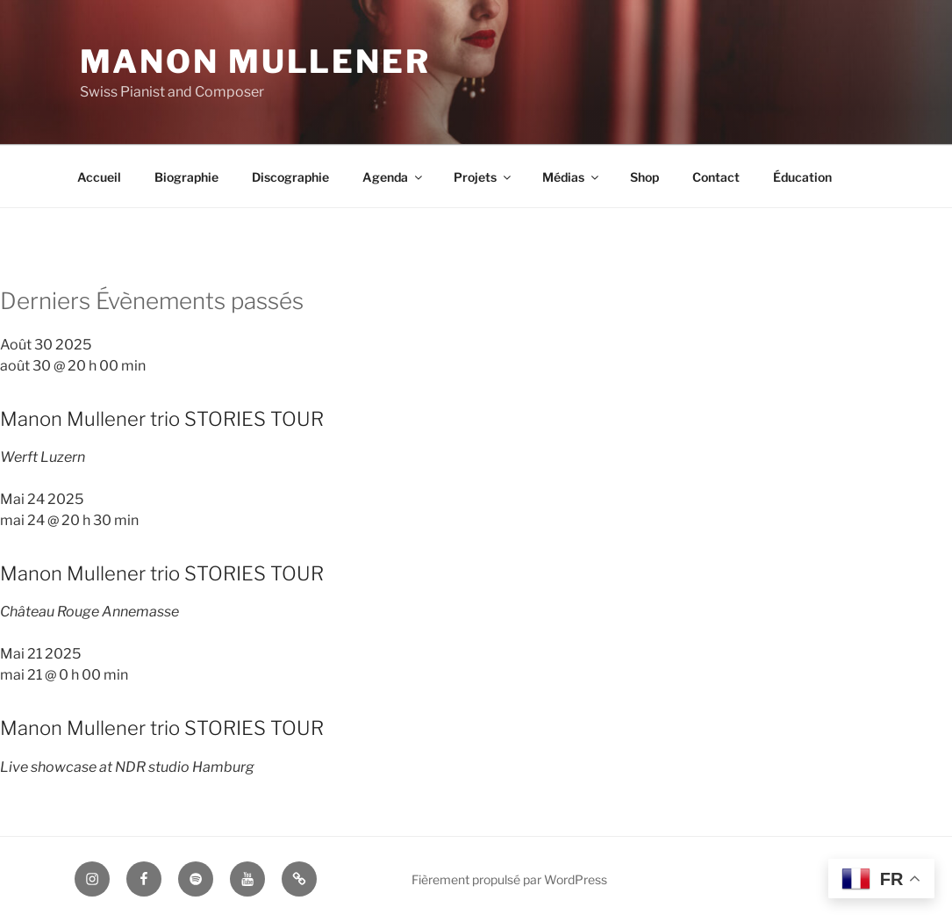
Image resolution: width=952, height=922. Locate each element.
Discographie (290, 176)
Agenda (393, 176)
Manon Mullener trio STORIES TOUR (162, 418)
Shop (644, 176)
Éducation (802, 176)
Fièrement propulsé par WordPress (509, 879)
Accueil (99, 176)
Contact (716, 176)
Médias (571, 176)
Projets (483, 176)
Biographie (186, 176)
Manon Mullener (255, 61)
